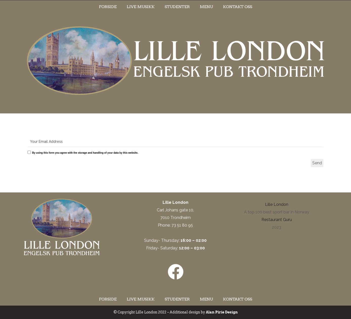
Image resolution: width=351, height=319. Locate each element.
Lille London (276, 204)
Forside (108, 6)
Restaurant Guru (276, 219)
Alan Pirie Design (222, 312)
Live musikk (141, 6)
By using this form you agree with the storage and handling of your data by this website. (85, 152)
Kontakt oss (237, 6)
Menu (206, 6)
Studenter (177, 6)
